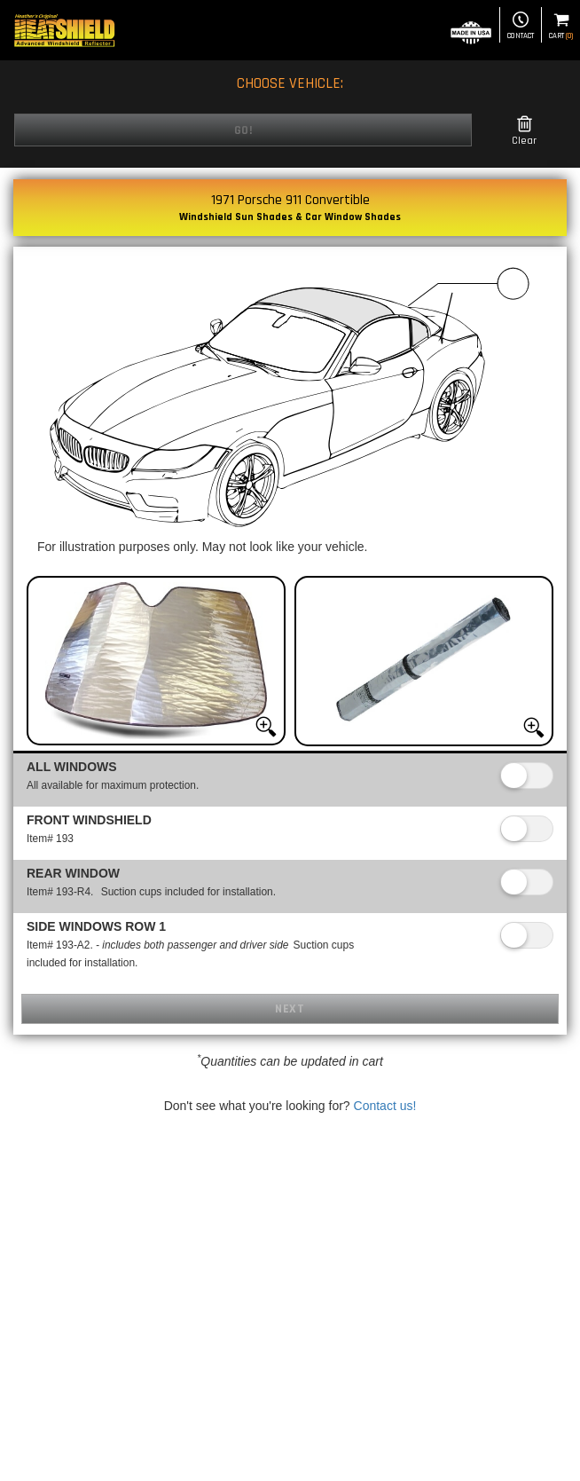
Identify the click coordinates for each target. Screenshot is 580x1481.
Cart (561, 26)
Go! (243, 130)
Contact (520, 26)
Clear (524, 130)
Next (289, 1009)
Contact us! (385, 1106)
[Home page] (64, 30)
